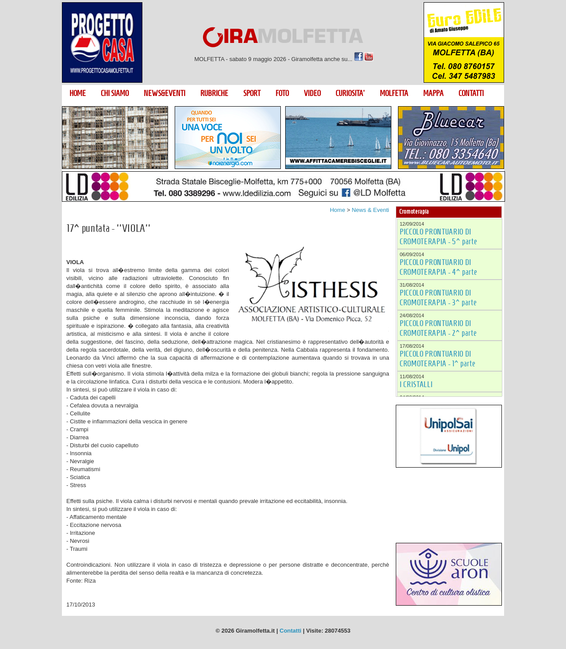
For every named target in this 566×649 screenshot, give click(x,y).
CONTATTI (471, 93)
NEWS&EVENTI (164, 93)
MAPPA (433, 93)
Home (337, 210)
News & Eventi (370, 210)
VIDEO (312, 93)
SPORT (251, 93)
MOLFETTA (394, 93)
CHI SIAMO (115, 93)
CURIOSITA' (350, 93)
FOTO (282, 93)
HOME (77, 93)
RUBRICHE (214, 93)
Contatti (290, 630)
